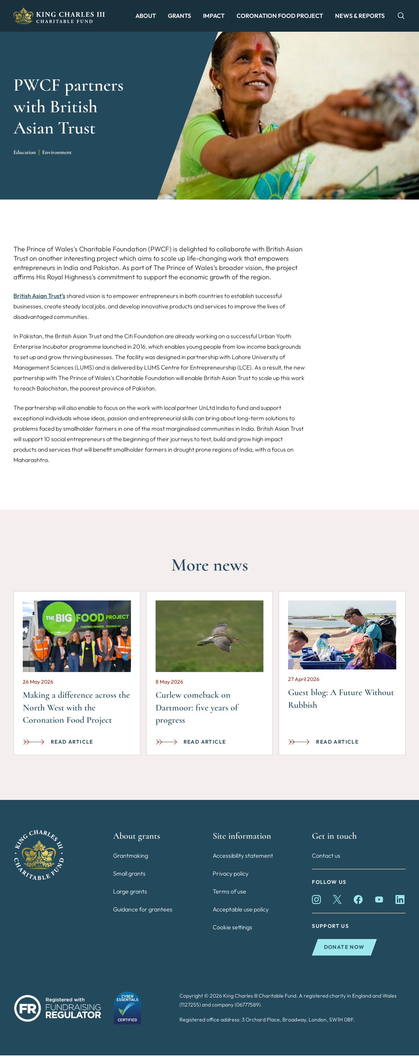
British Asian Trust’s (39, 298)
